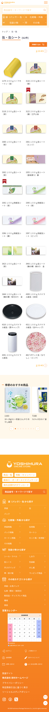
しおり (32, 556)
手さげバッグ (9, 567)
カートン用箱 (9, 538)
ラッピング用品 (35, 573)
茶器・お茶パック (11, 586)
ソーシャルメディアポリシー (16, 691)
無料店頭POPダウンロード (16, 484)
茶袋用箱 (8, 526)
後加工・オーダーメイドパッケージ (21, 479)
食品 (6, 605)
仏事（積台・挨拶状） (13, 590)
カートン (33, 532)
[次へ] (45, 51)
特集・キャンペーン (25, 474)
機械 (6, 600)
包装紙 (32, 562)
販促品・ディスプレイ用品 (15, 595)
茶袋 (6, 508)
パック (7, 513)
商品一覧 (8, 474)
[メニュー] (46, 2)
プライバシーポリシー (13, 682)
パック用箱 (9, 532)
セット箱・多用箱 (36, 538)
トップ (5, 31)
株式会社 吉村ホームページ (15, 677)
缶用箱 (32, 526)
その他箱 (8, 543)
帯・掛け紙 (9, 573)
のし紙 (32, 567)
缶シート (8, 562)
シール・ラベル (10, 556)
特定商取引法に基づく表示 (15, 687)
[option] (18, 405)
